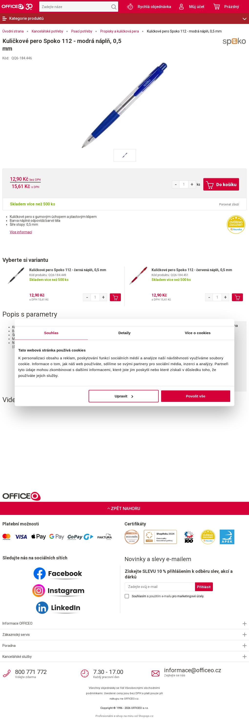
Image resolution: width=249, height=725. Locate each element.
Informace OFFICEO (17, 623)
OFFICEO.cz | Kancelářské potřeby (17, 6)
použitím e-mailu (160, 596)
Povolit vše (195, 396)
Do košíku (221, 185)
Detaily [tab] (124, 333)
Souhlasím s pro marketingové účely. (168, 596)
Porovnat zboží (229, 204)
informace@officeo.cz (192, 670)
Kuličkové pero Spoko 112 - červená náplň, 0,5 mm (192, 270)
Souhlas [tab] (51, 333)
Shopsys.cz (145, 716)
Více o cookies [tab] (198, 333)
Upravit (124, 396)
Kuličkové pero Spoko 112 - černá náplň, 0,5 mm (67, 270)
